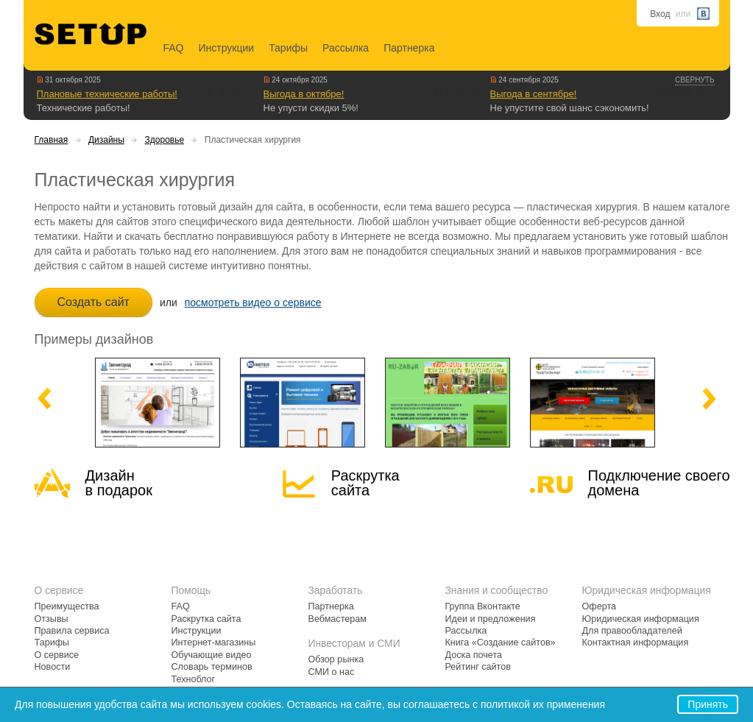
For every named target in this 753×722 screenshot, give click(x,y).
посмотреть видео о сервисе (253, 302)
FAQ (173, 48)
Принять (707, 704)
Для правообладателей (632, 631)
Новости (53, 667)
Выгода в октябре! (304, 93)
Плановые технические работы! (107, 93)
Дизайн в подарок (118, 483)
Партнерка (408, 48)
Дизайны (106, 140)
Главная (51, 140)
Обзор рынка (336, 659)
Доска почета (474, 655)
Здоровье (165, 140)
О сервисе (57, 655)
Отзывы (51, 619)
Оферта (599, 606)
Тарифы (288, 48)
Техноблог (194, 679)
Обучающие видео (212, 655)
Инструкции (227, 48)
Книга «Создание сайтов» (500, 642)
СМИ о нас (331, 672)
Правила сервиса (72, 631)
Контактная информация (635, 642)
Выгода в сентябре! (533, 93)
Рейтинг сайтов (478, 667)
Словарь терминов (212, 667)
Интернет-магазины (214, 642)
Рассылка (345, 48)
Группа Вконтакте (482, 606)
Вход (660, 14)
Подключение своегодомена (659, 483)
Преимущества (67, 606)
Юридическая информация (640, 619)
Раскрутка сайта (365, 483)
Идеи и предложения (490, 619)
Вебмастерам (337, 619)
